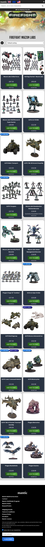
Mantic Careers (7, 519)
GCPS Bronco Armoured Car (34, 336)
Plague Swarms (34, 465)
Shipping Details (7, 509)
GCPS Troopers (11, 206)
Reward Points (6, 506)
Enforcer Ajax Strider (33, 293)
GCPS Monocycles (33, 379)
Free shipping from (22, 9)
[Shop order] (25, 43)
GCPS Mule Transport (11, 163)
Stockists (5, 516)
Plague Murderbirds (11, 465)
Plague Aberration (34, 422)
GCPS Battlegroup (11, 336)
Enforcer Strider (34, 120)
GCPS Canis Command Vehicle (11, 379)
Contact (4, 499)
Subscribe (8, 539)
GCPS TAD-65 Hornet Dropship (33, 163)
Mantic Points (6, 503)
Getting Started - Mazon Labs (33, 76)
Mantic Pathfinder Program (11, 501)
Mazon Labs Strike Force (11, 76)
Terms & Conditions (8, 512)
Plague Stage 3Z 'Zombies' (11, 293)
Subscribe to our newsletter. (11, 530)
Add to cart (11, 85)
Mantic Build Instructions (10, 496)
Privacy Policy (6, 514)
